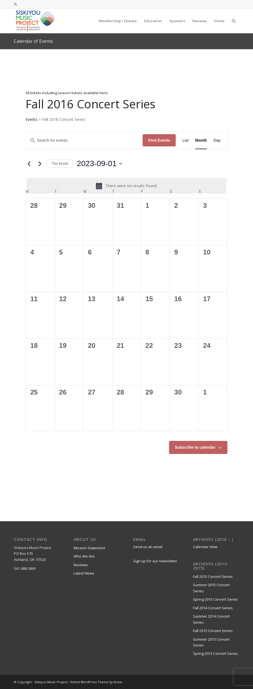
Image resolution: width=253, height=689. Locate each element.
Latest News (84, 573)
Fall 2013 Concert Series (213, 630)
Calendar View (205, 546)
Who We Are (84, 556)
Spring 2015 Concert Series (215, 599)
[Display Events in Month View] (201, 140)
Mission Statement (89, 547)
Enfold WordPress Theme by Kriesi (96, 682)
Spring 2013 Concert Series (215, 653)
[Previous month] (29, 163)
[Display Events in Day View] (217, 140)
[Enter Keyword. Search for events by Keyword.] (84, 140)
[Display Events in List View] (185, 140)
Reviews (81, 564)
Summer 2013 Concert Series (211, 642)
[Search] (233, 21)
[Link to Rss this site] (15, 4)
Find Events (159, 140)
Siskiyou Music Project (51, 682)
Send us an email (147, 546)
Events (32, 119)
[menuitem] (117, 21)
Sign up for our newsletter (155, 560)
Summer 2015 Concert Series (211, 587)
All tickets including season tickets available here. (67, 92)
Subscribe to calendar (195, 447)
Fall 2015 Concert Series (213, 576)
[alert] (126, 186)
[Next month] (39, 163)
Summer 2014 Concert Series (211, 619)
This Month (60, 164)
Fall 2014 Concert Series (213, 607)
